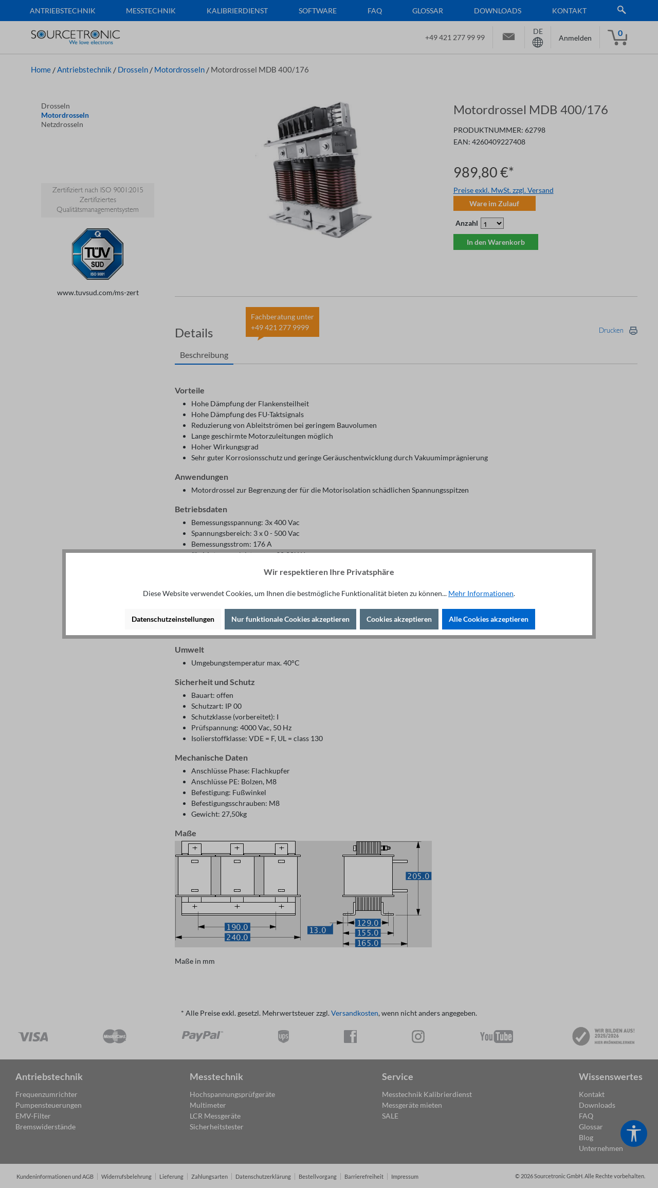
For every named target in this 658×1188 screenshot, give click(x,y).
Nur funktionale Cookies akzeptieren (290, 619)
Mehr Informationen (481, 593)
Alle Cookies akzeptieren (488, 619)
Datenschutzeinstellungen (173, 619)
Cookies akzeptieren (399, 619)
